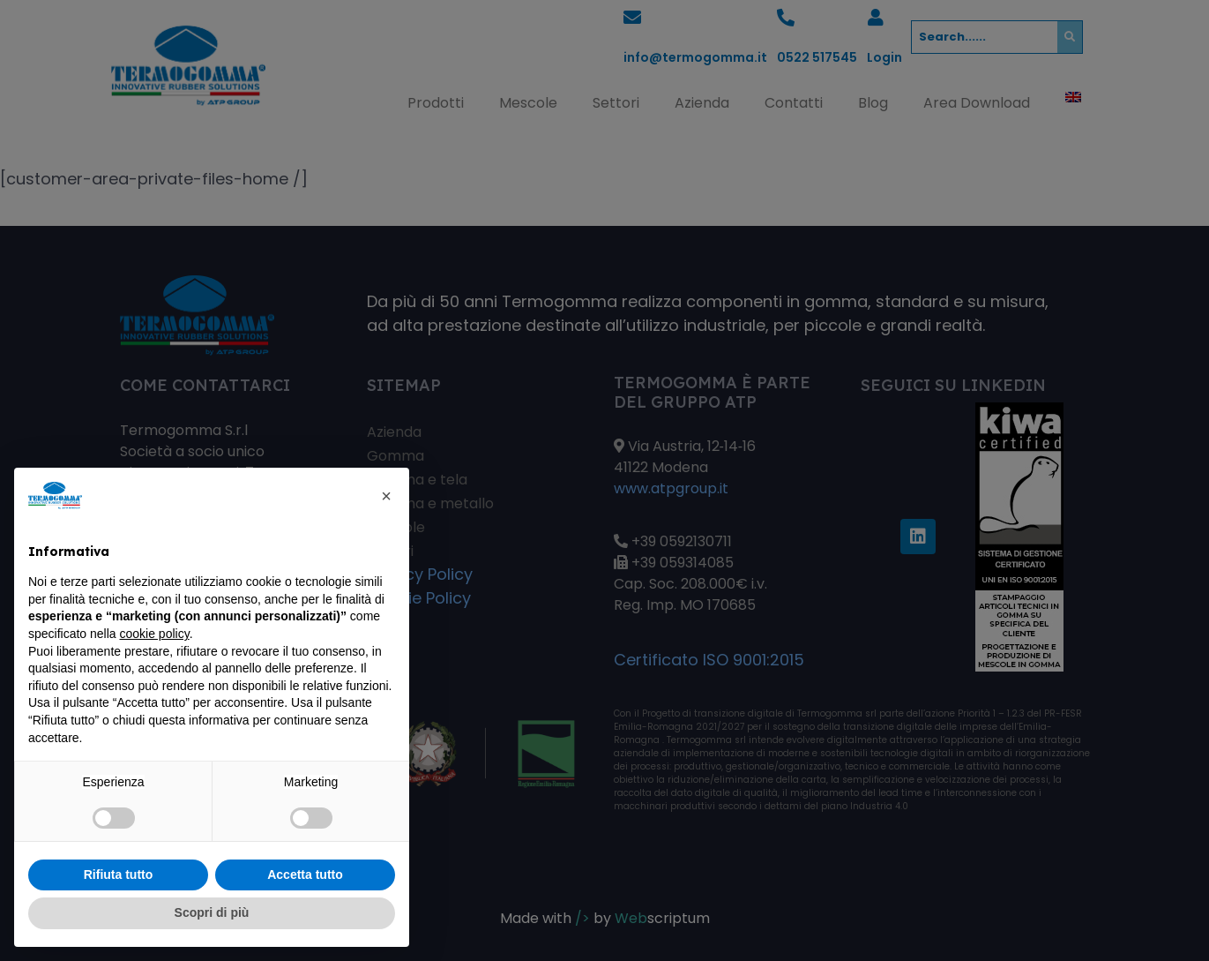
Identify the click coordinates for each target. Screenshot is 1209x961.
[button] (386, 496)
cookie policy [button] (155, 634)
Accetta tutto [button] (305, 874)
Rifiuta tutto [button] (118, 874)
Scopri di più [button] (212, 912)
